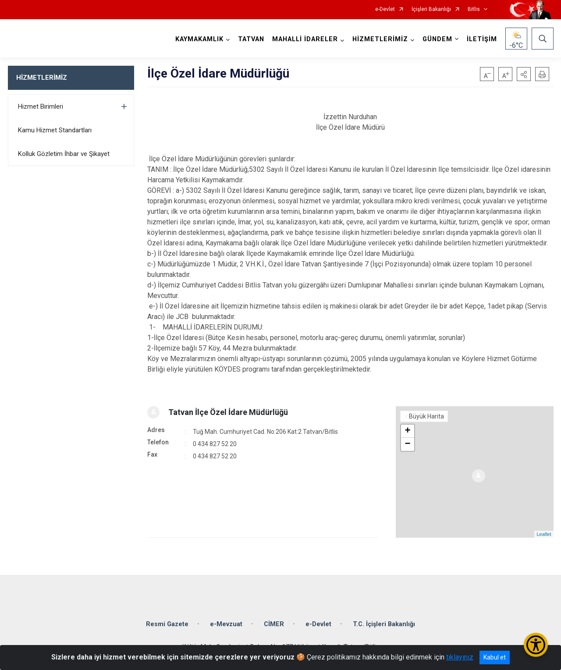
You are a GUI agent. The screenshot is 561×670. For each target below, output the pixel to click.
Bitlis (474, 9)
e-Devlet (385, 9)
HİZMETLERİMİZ (41, 78)
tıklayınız (459, 657)
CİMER (274, 624)
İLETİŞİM (482, 39)
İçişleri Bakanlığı (431, 9)
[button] (524, 74)
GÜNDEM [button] (437, 39)
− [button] (407, 444)
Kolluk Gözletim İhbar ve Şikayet (64, 154)
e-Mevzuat (226, 624)
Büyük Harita (426, 416)
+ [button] (407, 431)
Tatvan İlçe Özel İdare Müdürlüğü (228, 412)
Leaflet (543, 534)
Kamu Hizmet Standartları (55, 130)
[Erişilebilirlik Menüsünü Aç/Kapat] (536, 645)
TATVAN (251, 39)
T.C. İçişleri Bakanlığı (384, 624)
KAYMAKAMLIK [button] (199, 39)
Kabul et (494, 657)
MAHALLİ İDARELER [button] (305, 39)
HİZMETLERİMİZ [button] (380, 39)
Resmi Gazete (167, 624)
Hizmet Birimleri (40, 106)
